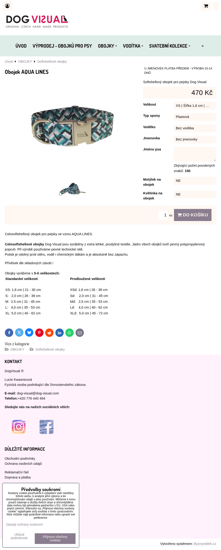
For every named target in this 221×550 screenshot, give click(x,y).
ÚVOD (21, 46)
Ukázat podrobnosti (19, 536)
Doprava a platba (18, 477)
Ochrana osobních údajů (23, 463)
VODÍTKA (133, 46)
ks (166, 215)
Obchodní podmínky (20, 458)
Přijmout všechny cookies (55, 538)
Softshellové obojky (50, 349)
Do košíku (192, 214)
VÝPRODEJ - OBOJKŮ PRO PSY (62, 46)
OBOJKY (107, 46)
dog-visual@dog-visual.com (38, 393)
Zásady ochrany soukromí (24, 524)
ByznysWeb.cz (205, 544)
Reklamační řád (16, 472)
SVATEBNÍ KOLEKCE (169, 46)
